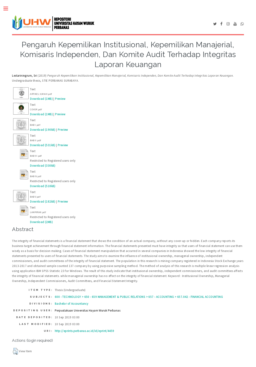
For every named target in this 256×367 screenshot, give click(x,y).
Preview (60, 99)
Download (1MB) (41, 99)
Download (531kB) (42, 145)
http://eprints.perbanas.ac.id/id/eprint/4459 (84, 331)
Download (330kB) (42, 166)
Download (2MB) (41, 222)
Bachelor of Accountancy (71, 304)
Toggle (8, 8)
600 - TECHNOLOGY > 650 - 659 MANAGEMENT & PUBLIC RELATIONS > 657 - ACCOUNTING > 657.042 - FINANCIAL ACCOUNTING (139, 297)
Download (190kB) (42, 130)
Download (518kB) (42, 186)
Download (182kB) (42, 202)
